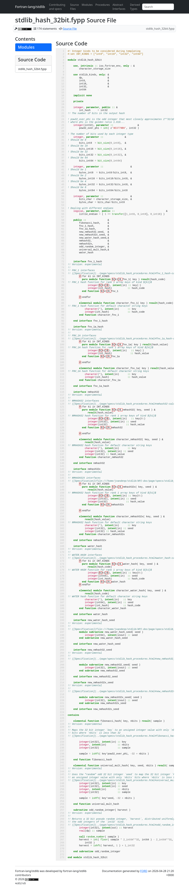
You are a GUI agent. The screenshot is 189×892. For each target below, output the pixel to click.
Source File (70, 28)
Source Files (74, 7)
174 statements (47, 28)
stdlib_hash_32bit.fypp (32, 69)
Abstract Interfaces (118, 7)
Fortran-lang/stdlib (30, 6)
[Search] (158, 7)
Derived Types (135, 7)
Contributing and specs (57, 7)
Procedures (102, 5)
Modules (87, 5)
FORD (143, 871)
